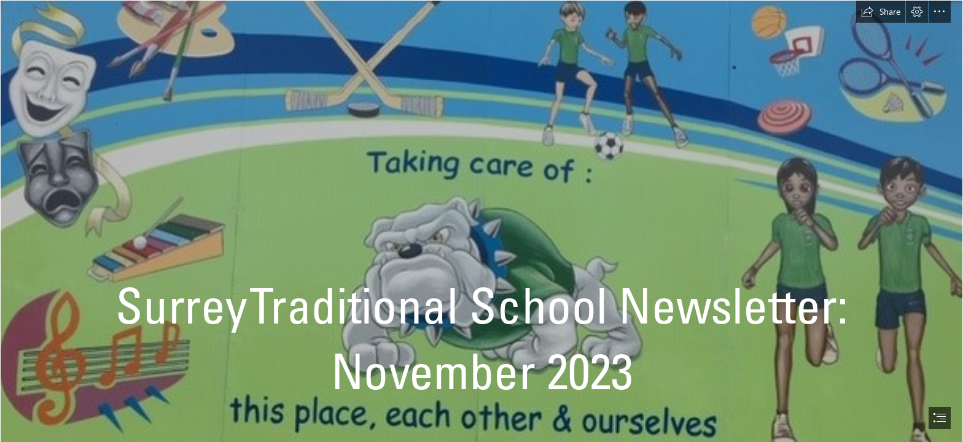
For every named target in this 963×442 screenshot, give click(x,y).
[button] (880, 12)
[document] (481, 221)
